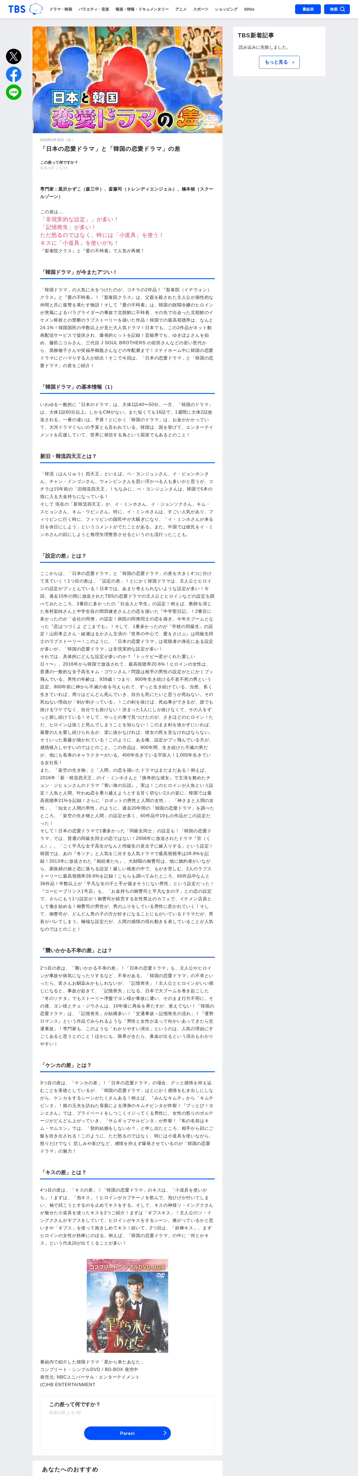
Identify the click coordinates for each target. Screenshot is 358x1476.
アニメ (181, 9)
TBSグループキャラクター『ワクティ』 (36, 9)
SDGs (249, 9)
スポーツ (200, 9)
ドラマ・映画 (60, 9)
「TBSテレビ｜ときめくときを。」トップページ (16, 9)
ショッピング (226, 9)
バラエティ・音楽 (94, 9)
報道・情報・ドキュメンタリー (142, 9)
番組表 (308, 9)
